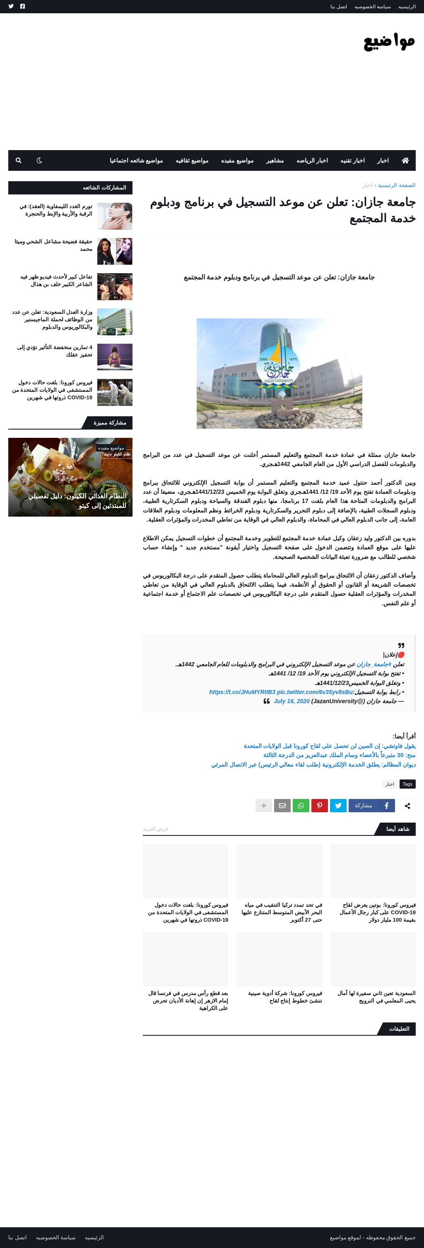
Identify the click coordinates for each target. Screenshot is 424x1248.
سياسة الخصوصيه (372, 7)
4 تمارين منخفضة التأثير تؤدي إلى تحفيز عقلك (54, 351)
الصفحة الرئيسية (397, 185)
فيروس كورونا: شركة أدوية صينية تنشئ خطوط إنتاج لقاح (285, 997)
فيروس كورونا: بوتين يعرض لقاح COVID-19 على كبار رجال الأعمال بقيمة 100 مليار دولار (378, 912)
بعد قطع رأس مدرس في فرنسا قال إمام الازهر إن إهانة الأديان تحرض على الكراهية (188, 1000)
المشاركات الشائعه (104, 188)
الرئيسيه (407, 7)
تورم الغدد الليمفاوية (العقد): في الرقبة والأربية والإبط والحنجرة (55, 210)
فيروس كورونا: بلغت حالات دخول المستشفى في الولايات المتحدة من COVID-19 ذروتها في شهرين (188, 912)
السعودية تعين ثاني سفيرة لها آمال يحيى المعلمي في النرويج (376, 997)
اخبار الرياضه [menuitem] (312, 160)
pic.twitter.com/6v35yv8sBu (315, 692)
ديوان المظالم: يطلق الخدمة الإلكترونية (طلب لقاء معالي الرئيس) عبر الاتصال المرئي (313, 764)
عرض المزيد (156, 829)
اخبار (367, 185)
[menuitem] (405, 160)
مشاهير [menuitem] (275, 160)
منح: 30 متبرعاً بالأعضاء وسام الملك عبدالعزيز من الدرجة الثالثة (339, 755)
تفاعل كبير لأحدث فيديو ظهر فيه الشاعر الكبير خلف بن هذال (56, 280)
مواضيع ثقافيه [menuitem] (192, 160)
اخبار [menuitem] (383, 160)
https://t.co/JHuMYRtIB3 (242, 692)
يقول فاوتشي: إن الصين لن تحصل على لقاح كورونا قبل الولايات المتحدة (330, 746)
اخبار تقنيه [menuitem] (352, 160)
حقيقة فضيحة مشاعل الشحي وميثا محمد (53, 245)
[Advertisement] (159, 82)
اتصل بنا (338, 7)
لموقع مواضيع (345, 1237)
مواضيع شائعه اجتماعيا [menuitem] (137, 160)
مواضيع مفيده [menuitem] (237, 160)
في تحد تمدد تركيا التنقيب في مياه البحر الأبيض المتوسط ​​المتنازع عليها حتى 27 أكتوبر (281, 912)
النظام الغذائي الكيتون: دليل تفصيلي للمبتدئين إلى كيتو (77, 501)
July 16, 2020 (291, 701)
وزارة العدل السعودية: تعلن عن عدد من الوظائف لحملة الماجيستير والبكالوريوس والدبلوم (52, 319)
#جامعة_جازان (374, 664)
